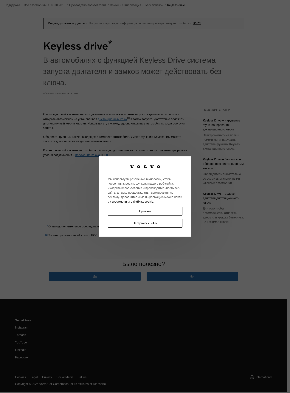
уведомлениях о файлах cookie (131, 201)
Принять (145, 211)
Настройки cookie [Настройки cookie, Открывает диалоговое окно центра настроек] (145, 223)
